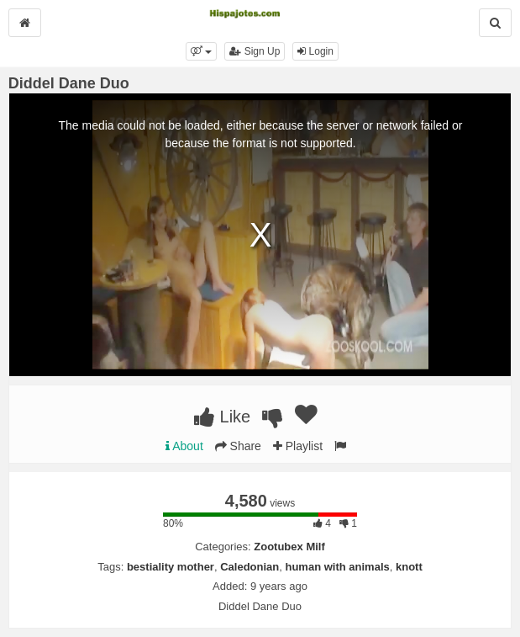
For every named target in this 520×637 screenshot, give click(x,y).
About (184, 446)
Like (222, 416)
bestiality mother (170, 566)
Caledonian (249, 566)
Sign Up (254, 51)
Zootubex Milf (289, 546)
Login (315, 51)
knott (409, 566)
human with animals (337, 566)
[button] (201, 51)
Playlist (298, 446)
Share (238, 446)
